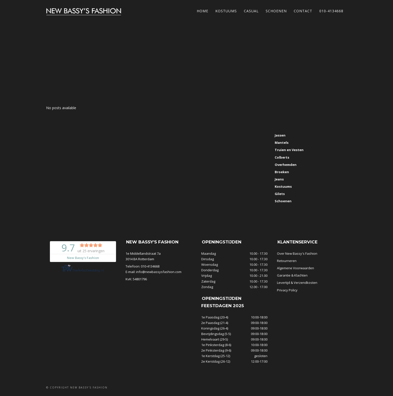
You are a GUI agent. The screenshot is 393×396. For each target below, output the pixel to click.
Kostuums (226, 11)
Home (202, 11)
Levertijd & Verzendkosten (297, 282)
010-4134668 (331, 11)
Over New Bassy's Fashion (297, 253)
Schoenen (276, 11)
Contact (303, 11)
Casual (251, 11)
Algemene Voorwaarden (295, 268)
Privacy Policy (287, 290)
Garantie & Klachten (292, 275)
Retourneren (287, 260)
